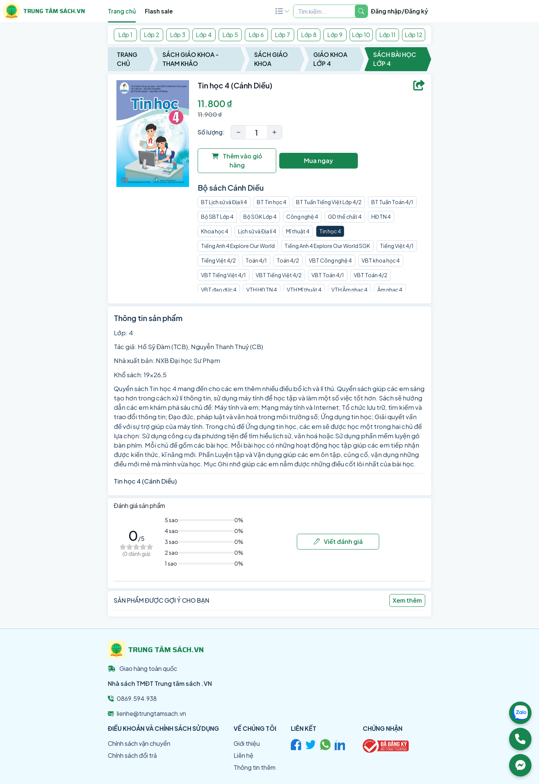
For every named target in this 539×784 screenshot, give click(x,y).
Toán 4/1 (256, 260)
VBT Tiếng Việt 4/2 (279, 275)
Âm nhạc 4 (389, 289)
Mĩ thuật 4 (298, 231)
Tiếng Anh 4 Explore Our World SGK (327, 245)
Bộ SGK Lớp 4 (260, 216)
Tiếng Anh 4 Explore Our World (238, 245)
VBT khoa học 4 (381, 260)
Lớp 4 (204, 35)
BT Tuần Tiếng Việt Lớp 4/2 (329, 202)
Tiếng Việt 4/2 (218, 260)
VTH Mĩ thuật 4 (304, 289)
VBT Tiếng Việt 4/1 (223, 275)
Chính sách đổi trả (132, 755)
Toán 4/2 (288, 260)
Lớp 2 (151, 35)
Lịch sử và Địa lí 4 (257, 231)
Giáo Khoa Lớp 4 (330, 59)
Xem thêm (407, 600)
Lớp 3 (177, 35)
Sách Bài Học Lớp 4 (394, 59)
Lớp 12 (414, 35)
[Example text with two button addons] (324, 11)
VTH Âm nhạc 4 (349, 289)
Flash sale (159, 11)
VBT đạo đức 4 (219, 289)
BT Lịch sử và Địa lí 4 (224, 202)
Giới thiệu (247, 743)
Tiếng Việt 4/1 (397, 245)
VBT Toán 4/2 (370, 275)
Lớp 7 (282, 35)
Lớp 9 (334, 35)
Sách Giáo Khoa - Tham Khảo (190, 59)
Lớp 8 (309, 35)
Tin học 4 (330, 231)
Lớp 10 (361, 35)
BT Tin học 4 (271, 202)
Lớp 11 (387, 35)
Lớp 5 (230, 35)
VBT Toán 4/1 (327, 275)
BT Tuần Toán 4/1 (392, 202)
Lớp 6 (256, 35)
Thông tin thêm (254, 767)
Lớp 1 (125, 35)
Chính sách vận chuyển (139, 743)
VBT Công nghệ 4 (330, 260)
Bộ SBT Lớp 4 (217, 216)
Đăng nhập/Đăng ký (399, 11)
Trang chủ (122, 11)
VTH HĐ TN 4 (261, 289)
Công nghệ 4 (302, 216)
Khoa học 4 (214, 231)
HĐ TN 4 (381, 216)
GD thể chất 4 (345, 216)
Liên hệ (243, 755)
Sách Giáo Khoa (271, 59)
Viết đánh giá (338, 541)
